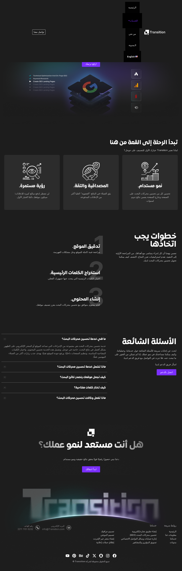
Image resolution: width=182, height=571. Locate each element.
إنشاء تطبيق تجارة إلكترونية (143, 531)
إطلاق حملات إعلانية (104, 542)
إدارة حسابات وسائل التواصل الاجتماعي (138, 538)
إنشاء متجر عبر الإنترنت (103, 538)
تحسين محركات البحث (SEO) (142, 534)
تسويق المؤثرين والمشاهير (144, 542)
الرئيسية (120, 5)
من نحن (93, 5)
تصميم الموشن (107, 534)
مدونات (172, 542)
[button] (106, 5)
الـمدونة (82, 5)
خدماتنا (173, 538)
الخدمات (107, 5)
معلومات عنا (170, 534)
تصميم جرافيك (107, 531)
